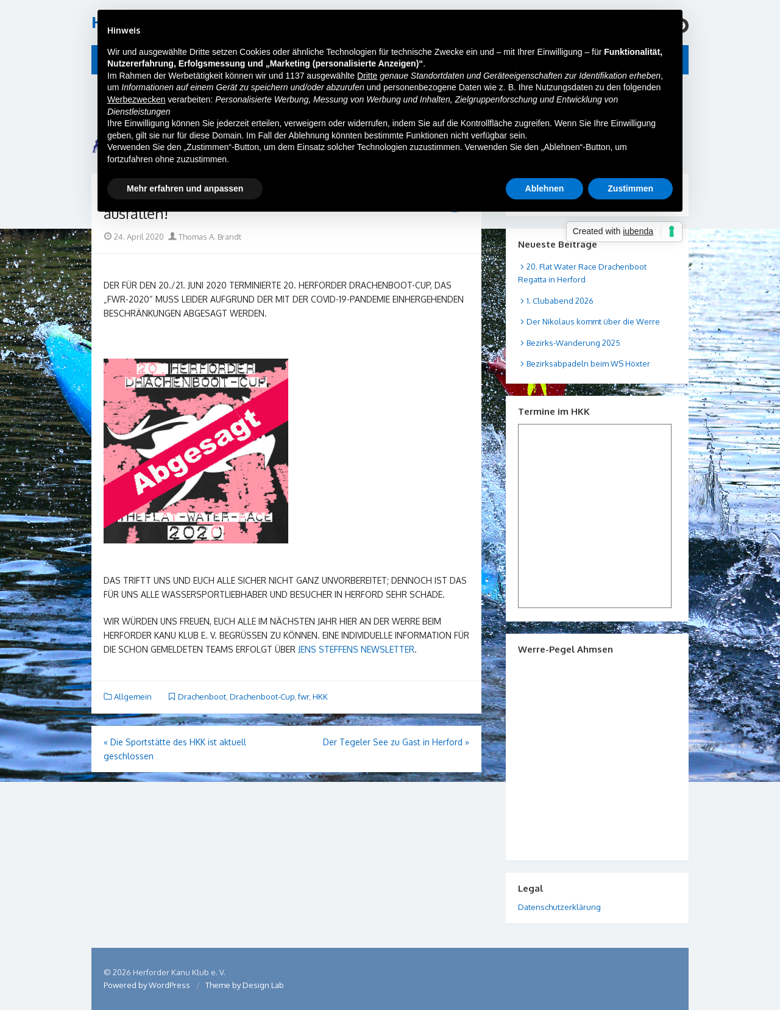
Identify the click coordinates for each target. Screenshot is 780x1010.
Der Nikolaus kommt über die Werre (593, 321)
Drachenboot (202, 696)
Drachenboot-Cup (262, 696)
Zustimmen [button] (630, 188)
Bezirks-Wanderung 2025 (573, 343)
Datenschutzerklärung (559, 907)
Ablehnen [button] (544, 188)
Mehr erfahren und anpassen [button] (185, 188)
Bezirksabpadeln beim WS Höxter (588, 363)
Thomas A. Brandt (204, 237)
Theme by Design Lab (244, 985)
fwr (303, 696)
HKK (320, 696)
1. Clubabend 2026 (560, 301)
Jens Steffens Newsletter (356, 649)
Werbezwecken (136, 99)
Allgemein (133, 696)
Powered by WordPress (147, 985)
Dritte (367, 76)
